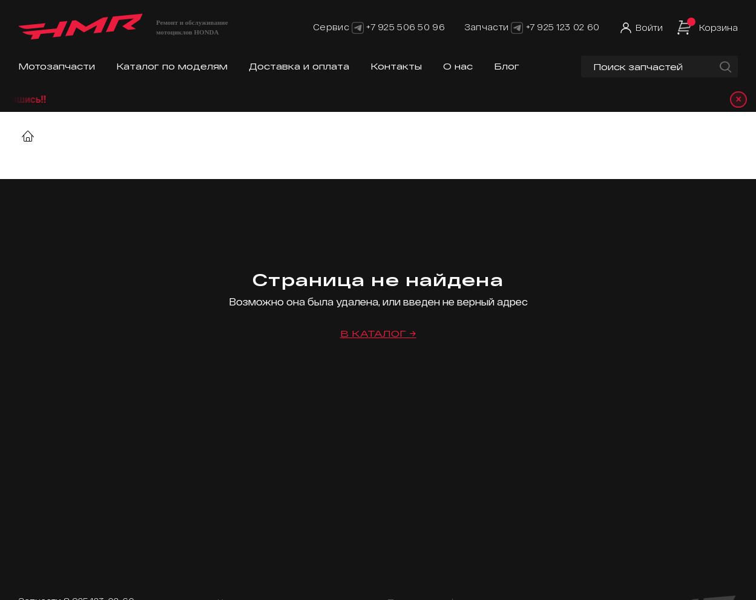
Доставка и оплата (299, 66)
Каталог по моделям (172, 66)
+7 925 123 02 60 (562, 27)
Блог (506, 66)
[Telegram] (358, 27)
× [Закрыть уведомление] (738, 99)
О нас (458, 66)
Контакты (396, 66)
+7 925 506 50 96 (405, 27)
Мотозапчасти (56, 66)
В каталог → (378, 334)
